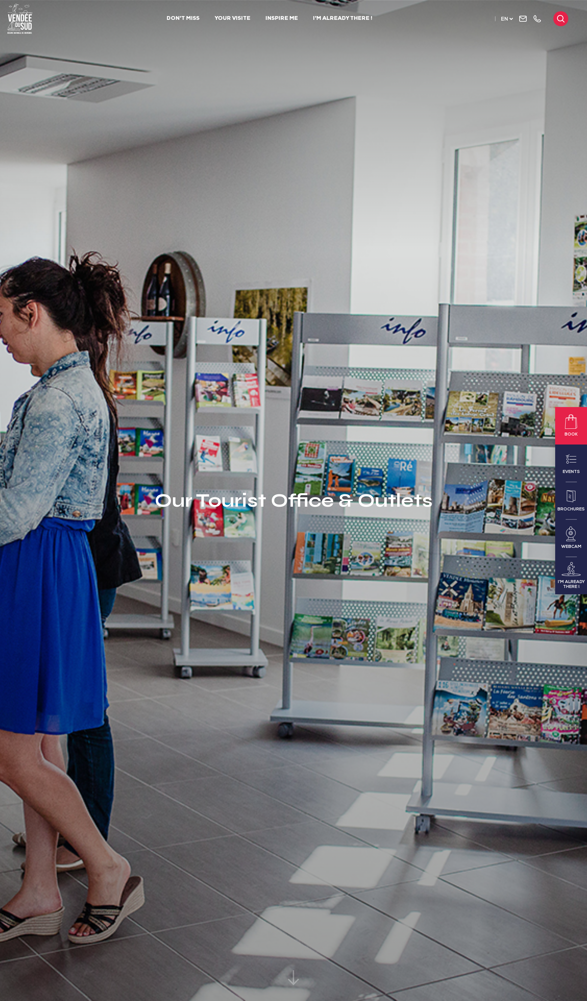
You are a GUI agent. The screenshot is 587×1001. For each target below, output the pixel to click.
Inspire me (281, 18)
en (504, 19)
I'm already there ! (342, 18)
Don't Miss (183, 18)
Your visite (232, 18)
